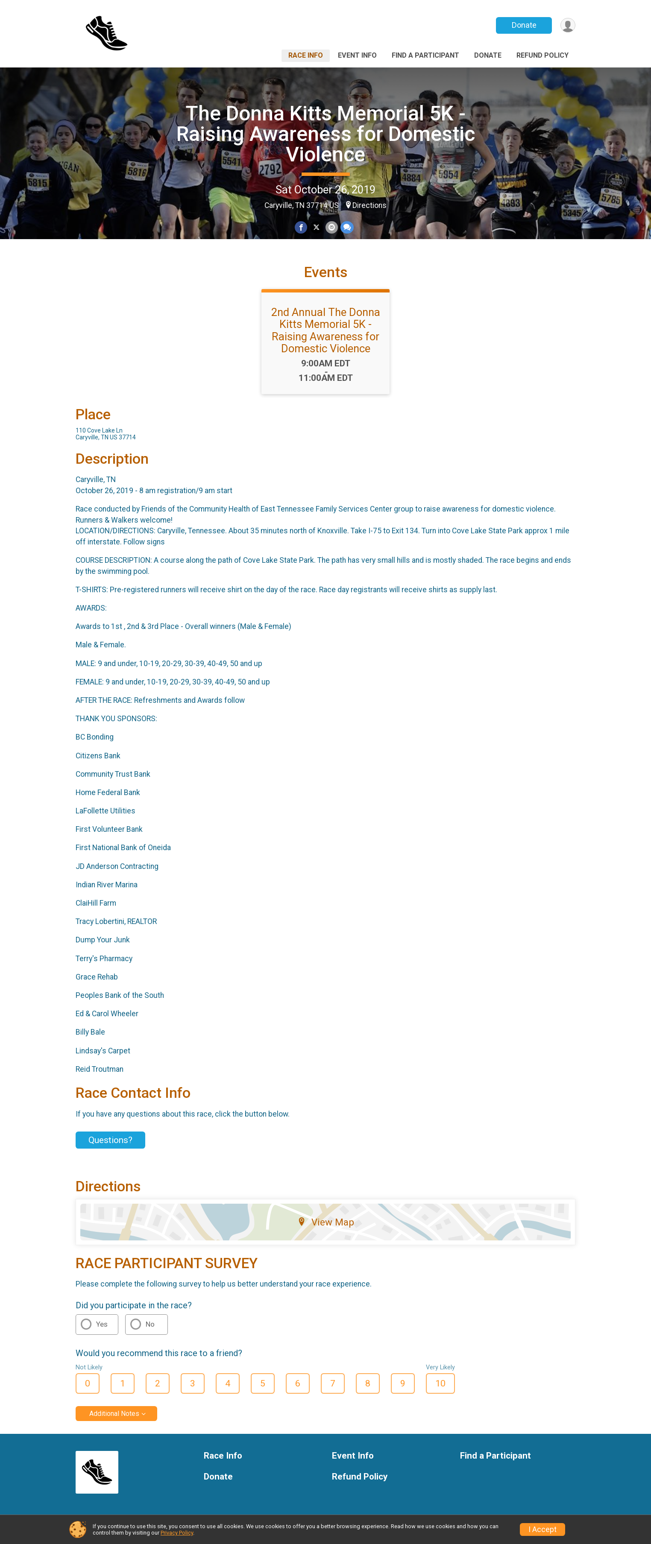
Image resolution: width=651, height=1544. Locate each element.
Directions (369, 205)
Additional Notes (114, 1413)
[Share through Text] (346, 228)
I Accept (542, 1529)
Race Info (305, 55)
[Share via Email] (331, 228)
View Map (325, 1222)
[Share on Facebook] (301, 228)
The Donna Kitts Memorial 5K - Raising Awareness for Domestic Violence (325, 134)
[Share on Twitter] (316, 228)
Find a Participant (425, 55)
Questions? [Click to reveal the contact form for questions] (110, 1140)
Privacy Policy (177, 1532)
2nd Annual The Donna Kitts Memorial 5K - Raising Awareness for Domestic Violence (325, 330)
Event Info (357, 55)
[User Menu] (567, 25)
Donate (523, 24)
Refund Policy (542, 55)
